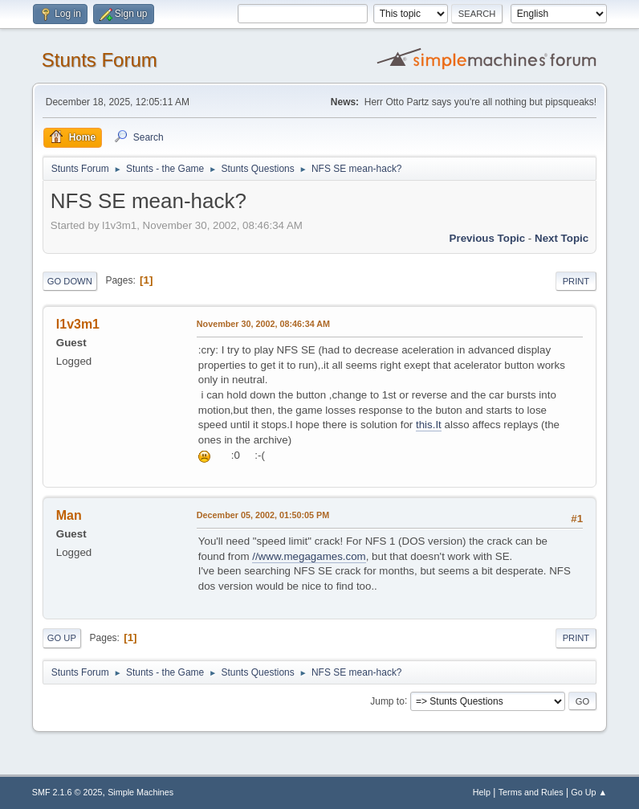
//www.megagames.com (308, 556)
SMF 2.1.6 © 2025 (67, 792)
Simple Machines (140, 792)
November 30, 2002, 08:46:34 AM (263, 324)
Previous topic (488, 238)
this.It (429, 425)
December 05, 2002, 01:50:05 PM (263, 515)
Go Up (61, 638)
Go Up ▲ (589, 792)
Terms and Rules (531, 792)
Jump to (387, 700)
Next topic (561, 238)
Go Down (69, 281)
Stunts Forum (99, 60)
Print (576, 281)
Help (481, 792)
